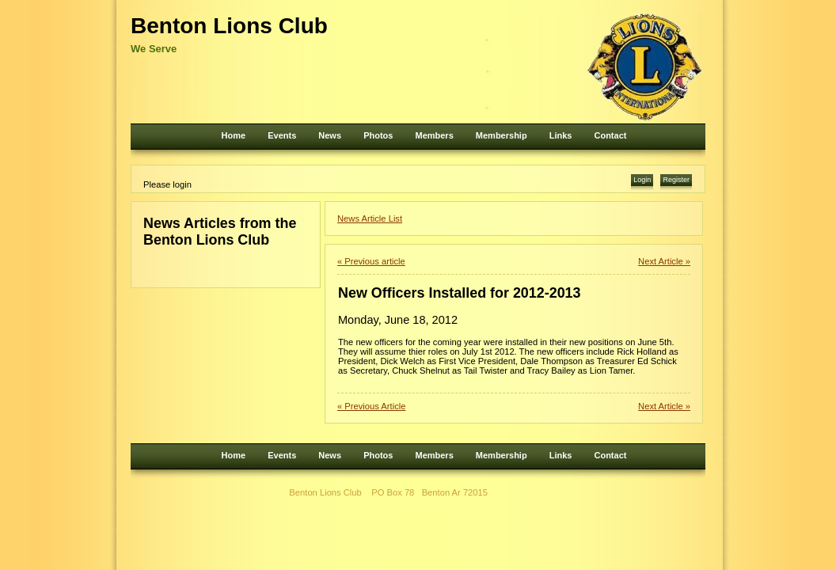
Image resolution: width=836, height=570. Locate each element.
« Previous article (371, 261)
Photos (378, 135)
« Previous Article (371, 406)
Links (560, 135)
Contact (610, 135)
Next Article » (664, 261)
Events (282, 135)
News (329, 135)
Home (234, 135)
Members (434, 135)
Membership (501, 135)
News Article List (369, 218)
